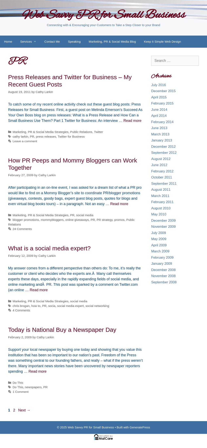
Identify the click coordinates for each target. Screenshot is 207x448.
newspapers (33, 387)
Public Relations (81, 132)
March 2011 (160, 196)
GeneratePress (140, 427)
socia (51, 306)
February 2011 (162, 202)
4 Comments (21, 310)
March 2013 (160, 134)
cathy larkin (20, 136)
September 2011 (164, 184)
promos (119, 219)
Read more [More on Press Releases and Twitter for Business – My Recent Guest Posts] (133, 121)
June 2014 (159, 110)
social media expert (70, 306)
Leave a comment (25, 141)
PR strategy (105, 219)
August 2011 (160, 190)
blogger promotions (26, 219)
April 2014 (159, 116)
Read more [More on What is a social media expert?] (39, 290)
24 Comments (22, 229)
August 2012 (160, 159)
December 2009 (163, 220)
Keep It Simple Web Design (162, 41)
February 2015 (162, 103)
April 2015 (159, 97)
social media (84, 215)
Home (8, 41)
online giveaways (77, 219)
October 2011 (161, 177)
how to (35, 306)
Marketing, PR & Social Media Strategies (40, 132)
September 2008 (164, 282)
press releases (46, 136)
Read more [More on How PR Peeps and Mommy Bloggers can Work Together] (119, 204)
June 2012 (159, 165)
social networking (97, 306)
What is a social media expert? (49, 248)
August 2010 (160, 208)
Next (24, 410)
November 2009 (163, 227)
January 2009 (161, 264)
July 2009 (158, 233)
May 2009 (158, 239)
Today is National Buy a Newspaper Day (62, 329)
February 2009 (162, 257)
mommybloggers (52, 219)
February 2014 (162, 122)
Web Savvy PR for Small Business (103, 15)
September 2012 (164, 153)
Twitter (98, 132)
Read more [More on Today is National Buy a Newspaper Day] (37, 371)
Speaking (74, 41)
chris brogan (21, 306)
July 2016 (158, 85)
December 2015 (163, 91)
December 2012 (163, 147)
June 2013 (159, 128)
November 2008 (163, 276)
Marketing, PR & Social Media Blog (112, 41)
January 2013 (161, 140)
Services (30, 42)
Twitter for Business (71, 136)
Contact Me (52, 41)
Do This (18, 382)
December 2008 (163, 270)
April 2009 (159, 245)
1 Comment (21, 391)
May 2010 (158, 214)
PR (32, 136)
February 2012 (162, 171)
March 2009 (160, 251)
